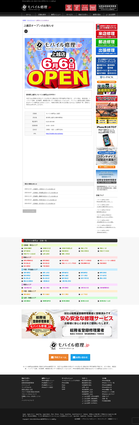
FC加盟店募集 (106, 401)
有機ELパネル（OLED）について (31, 397)
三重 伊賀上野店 (66, 281)
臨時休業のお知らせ (101, 211)
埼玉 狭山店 (27, 263)
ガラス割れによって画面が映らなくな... (106, 227)
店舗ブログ (105, 396)
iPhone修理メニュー (48, 380)
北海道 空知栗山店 (67, 248)
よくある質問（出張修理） (90, 401)
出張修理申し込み (87, 394)
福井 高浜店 (65, 278)
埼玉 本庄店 (65, 260)
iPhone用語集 (106, 380)
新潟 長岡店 (27, 275)
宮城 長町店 (65, 251)
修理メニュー (56, 14)
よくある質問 (110, 14)
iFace (63, 385)
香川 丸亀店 (46, 294)
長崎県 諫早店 (47, 301)
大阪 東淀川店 (28, 287)
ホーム (28, 14)
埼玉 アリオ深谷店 (86, 260)
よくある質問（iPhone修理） (91, 396)
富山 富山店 (27, 278)
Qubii (63, 389)
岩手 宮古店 (46, 251)
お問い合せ (85, 387)
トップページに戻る (29, 211)
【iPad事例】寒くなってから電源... (105, 222)
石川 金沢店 (103, 275)
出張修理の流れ (87, 385)
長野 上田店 (46, 272)
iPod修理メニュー (47, 385)
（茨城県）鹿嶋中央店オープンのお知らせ (45, 196)
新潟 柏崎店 (46, 275)
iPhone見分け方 (107, 387)
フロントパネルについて (29, 394)
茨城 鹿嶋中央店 (85, 263)
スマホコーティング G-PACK (71, 380)
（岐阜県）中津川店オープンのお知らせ (44, 200)
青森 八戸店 (84, 248)
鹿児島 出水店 (85, 301)
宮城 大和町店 (85, 251)
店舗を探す (42, 14)
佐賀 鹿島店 (27, 301)
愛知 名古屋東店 (28, 281)
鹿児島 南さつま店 (105, 301)
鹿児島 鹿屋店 (66, 301)
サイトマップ (102, 419)
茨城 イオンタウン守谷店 (69, 263)
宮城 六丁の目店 (104, 251)
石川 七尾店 (84, 275)
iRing (63, 387)
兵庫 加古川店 (85, 287)
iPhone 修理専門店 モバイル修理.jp (46, 419)
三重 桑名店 (46, 281)
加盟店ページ (112, 419)
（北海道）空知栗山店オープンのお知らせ (45, 192)
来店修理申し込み (87, 389)
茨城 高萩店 (103, 263)
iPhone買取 (65, 383)
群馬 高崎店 (46, 260)
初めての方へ (83, 14)
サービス (69, 14)
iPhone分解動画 (107, 385)
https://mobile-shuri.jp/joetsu (54, 133)
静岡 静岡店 (84, 272)
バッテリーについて (28, 400)
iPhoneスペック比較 (108, 392)
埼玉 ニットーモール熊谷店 (107, 260)
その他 (104, 378)
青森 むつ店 (103, 248)
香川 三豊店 (65, 294)
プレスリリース (31, 20)
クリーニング (26, 385)
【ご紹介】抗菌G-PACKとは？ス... (105, 206)
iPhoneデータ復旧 (47, 387)
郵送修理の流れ (87, 383)
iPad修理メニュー (47, 383)
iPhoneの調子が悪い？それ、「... (105, 201)
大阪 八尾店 (46, 287)
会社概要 (77, 419)
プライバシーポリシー (89, 419)
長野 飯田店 (65, 272)
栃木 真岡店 (27, 266)
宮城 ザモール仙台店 (29, 254)
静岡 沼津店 (103, 272)
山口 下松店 (84, 294)
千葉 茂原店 (46, 266)
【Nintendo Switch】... (102, 232)
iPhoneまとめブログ (108, 394)
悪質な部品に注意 (27, 389)
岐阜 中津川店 (85, 278)
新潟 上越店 (65, 275)
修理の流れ (97, 14)
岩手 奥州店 (27, 251)
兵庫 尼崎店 (65, 287)
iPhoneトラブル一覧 (108, 383)
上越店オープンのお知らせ (42, 20)
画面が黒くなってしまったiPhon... (105, 216)
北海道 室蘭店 (28, 248)
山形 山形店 (46, 254)
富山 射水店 (46, 278)
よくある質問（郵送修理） (90, 398)
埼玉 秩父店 (46, 263)
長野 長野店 (27, 272)
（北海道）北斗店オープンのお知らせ (43, 203)
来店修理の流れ (87, 380)
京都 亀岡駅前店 (104, 287)
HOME (24, 20)
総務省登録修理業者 (28, 383)
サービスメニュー (67, 378)
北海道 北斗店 (47, 248)
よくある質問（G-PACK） (90, 403)
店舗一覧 (105, 398)
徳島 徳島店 (27, 294)
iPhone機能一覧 (107, 389)
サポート (84, 378)
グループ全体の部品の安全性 (30, 392)
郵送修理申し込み (87, 392)
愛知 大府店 (103, 278)
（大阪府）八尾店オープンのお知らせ (43, 189)
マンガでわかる (26, 387)
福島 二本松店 (66, 254)
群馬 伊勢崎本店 (28, 260)
